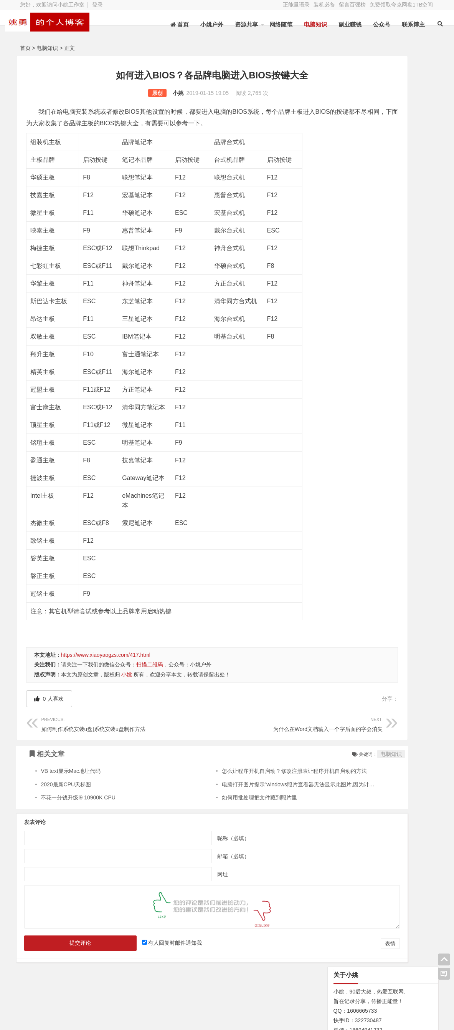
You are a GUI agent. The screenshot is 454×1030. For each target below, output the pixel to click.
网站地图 (51, 1006)
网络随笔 (269, 24)
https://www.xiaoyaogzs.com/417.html (105, 655)
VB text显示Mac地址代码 (71, 771)
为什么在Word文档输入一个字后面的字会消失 (234, 723)
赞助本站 (173, 1006)
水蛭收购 (112, 995)
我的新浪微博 (396, 1015)
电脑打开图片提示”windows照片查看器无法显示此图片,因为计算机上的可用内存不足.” (283, 784)
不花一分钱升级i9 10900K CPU (78, 797)
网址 (180, 874)
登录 (97, 5)
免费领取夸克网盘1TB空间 (401, 5)
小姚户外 (200, 24)
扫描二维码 (149, 664)
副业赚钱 (338, 24)
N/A (332, 380)
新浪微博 (234, 995)
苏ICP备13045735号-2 (165, 1020)
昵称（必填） (191, 838)
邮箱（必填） (191, 856)
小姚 (135, 93)
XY (125, 1020)
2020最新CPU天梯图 (66, 784)
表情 (305, 943)
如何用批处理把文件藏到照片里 (218, 797)
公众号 (370, 24)
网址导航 (395, 993)
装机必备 (324, 5)
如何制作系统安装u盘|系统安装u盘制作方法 (105, 723)
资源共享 (234, 24)
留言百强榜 (352, 5)
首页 (25, 48)
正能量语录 (296, 5)
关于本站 (51, 995)
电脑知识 (303, 24)
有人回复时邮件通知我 (150, 943)
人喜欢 (49, 699)
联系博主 (401, 24)
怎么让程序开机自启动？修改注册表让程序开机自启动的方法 (253, 771)
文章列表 (173, 995)
